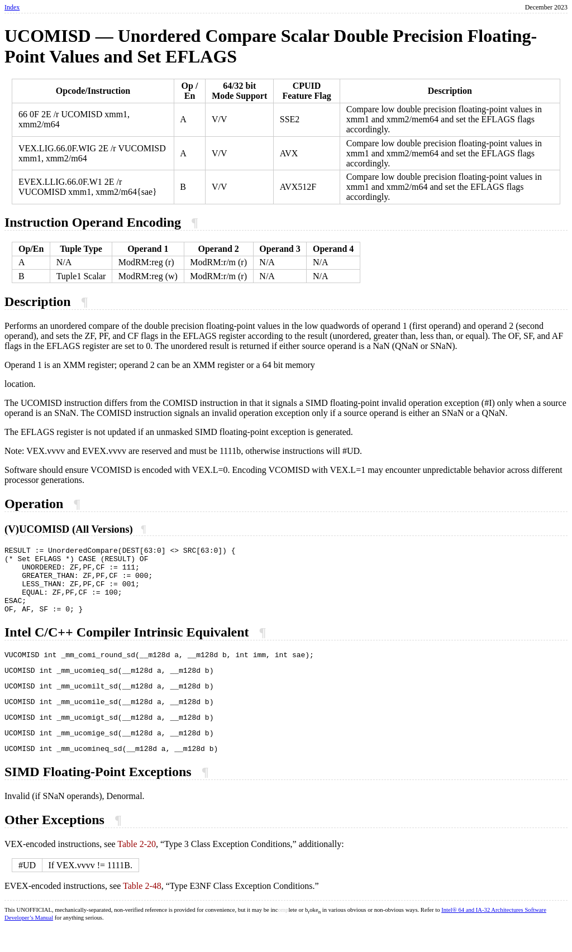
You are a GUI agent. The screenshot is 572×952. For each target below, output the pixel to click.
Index (12, 7)
